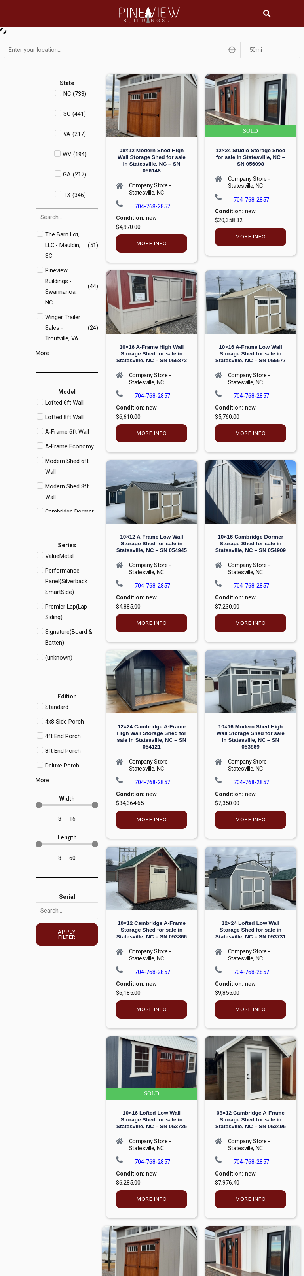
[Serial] (67, 910)
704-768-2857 (152, 206)
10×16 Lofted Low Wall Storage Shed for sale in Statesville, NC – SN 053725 (151, 1119)
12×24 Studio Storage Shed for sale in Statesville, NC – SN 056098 (250, 157)
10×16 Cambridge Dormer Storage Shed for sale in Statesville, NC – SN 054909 (250, 543)
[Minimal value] (67, 805)
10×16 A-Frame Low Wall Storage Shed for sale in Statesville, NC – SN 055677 (250, 353)
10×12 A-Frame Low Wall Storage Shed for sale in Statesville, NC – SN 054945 (151, 543)
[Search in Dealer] (67, 217)
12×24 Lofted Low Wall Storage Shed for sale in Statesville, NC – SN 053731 (250, 930)
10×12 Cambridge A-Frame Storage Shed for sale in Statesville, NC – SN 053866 (151, 930)
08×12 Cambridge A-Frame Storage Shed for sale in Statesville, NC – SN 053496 (250, 1119)
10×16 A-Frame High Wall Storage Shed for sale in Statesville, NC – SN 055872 (151, 353)
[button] (266, 13)
